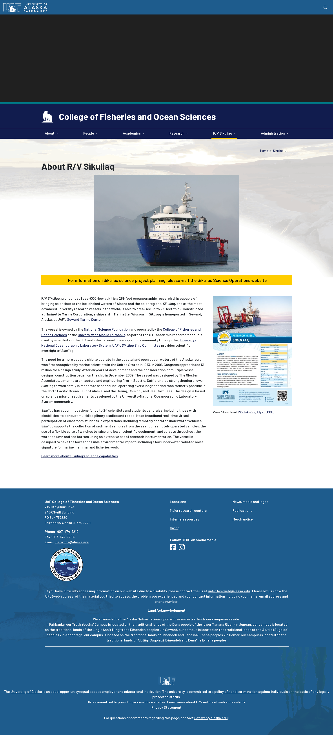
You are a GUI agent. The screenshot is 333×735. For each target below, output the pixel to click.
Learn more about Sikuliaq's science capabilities (79, 456)
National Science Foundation (107, 329)
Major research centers (188, 510)
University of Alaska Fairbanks (101, 335)
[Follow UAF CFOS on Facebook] (174, 548)
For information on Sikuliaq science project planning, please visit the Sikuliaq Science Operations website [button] (166, 280)
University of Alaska (26, 691)
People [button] (88, 133)
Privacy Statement (166, 707)
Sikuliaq (278, 151)
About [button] (50, 133)
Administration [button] (273, 133)
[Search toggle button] (325, 7)
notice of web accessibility (224, 702)
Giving (175, 528)
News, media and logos (250, 501)
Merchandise (243, 519)
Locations (178, 501)
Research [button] (176, 133)
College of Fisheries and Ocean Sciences (137, 116)
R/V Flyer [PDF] (256, 412)
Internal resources (184, 519)
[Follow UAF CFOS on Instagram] (183, 548)
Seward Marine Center (84, 319)
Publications (242, 510)
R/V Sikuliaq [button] (222, 133)
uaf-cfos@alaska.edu (72, 542)
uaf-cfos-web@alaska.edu (229, 591)
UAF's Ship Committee (136, 345)
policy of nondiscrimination (236, 691)
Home (264, 151)
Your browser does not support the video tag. (166, 97)
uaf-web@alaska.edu (211, 718)
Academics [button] (132, 133)
